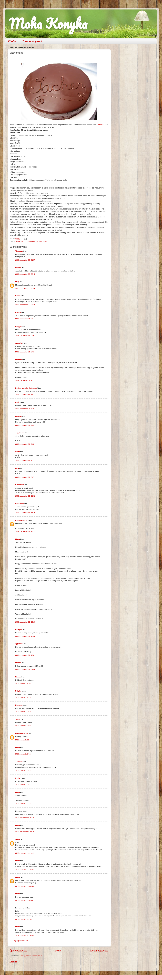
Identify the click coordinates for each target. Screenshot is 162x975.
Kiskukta (18, 705)
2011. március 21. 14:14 (24, 853)
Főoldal (12, 41)
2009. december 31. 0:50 (24, 335)
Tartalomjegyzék (32, 41)
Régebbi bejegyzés (98, 950)
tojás (45, 241)
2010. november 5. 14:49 (24, 832)
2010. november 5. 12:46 (24, 818)
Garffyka (18, 630)
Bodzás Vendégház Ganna (26, 388)
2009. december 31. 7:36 (24, 425)
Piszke (18, 296)
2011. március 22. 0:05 (24, 900)
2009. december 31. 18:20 (25, 636)
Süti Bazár (19, 504)
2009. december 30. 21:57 (25, 260)
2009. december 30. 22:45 (25, 274)
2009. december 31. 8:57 (24, 477)
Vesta (17, 452)
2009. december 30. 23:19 (25, 305)
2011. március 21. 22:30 (24, 886)
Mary (17, 282)
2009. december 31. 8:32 (24, 461)
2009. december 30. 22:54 (25, 288)
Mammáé (101, 125)
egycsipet (19, 644)
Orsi (17, 468)
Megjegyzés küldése (20, 941)
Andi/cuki (19, 762)
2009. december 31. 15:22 (25, 531)
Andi (17, 402)
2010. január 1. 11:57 (23, 740)
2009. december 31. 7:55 (24, 444)
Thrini (17, 719)
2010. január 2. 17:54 (23, 770)
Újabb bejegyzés (18, 950)
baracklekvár (21, 241)
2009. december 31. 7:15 (24, 409)
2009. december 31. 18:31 (25, 655)
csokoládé (31, 241)
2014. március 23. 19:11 (24, 919)
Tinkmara (19, 251)
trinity (17, 778)
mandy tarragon (21, 733)
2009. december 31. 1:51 (24, 380)
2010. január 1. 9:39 (23, 683)
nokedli (18, 268)
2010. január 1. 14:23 (23, 754)
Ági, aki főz (19, 433)
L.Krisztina (19, 485)
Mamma (18, 360)
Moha (17, 539)
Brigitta (18, 691)
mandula (39, 241)
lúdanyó (18, 416)
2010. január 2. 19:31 (23, 784)
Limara (18, 677)
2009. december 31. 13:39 (25, 512)
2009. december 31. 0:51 (24, 352)
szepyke (18, 327)
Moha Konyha (48, 23)
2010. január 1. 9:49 (23, 697)
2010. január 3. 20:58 (23, 803)
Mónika (18, 663)
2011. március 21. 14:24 (24, 870)
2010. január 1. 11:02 (23, 711)
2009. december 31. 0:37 (24, 319)
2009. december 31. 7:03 (24, 394)
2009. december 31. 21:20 (25, 669)
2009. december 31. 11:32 (25, 496)
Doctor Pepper (21, 520)
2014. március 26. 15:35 (24, 936)
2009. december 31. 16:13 (25, 622)
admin (17, 839)
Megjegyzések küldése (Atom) (31, 956)
